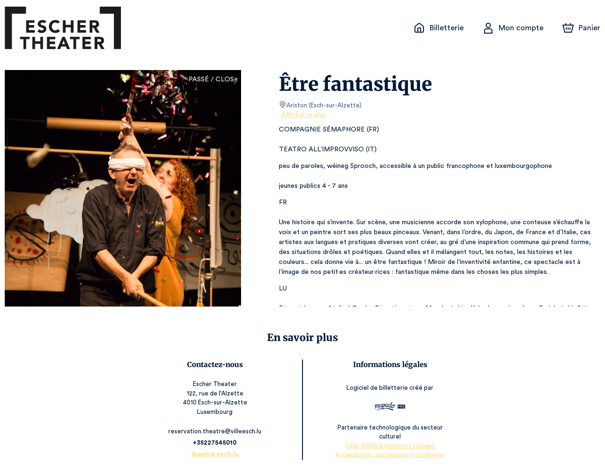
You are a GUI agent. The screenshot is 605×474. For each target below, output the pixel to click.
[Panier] (581, 27)
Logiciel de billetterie (377, 388)
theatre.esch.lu (216, 453)
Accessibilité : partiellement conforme (389, 454)
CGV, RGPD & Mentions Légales (389, 445)
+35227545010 (216, 442)
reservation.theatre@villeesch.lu (216, 431)
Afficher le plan (303, 115)
